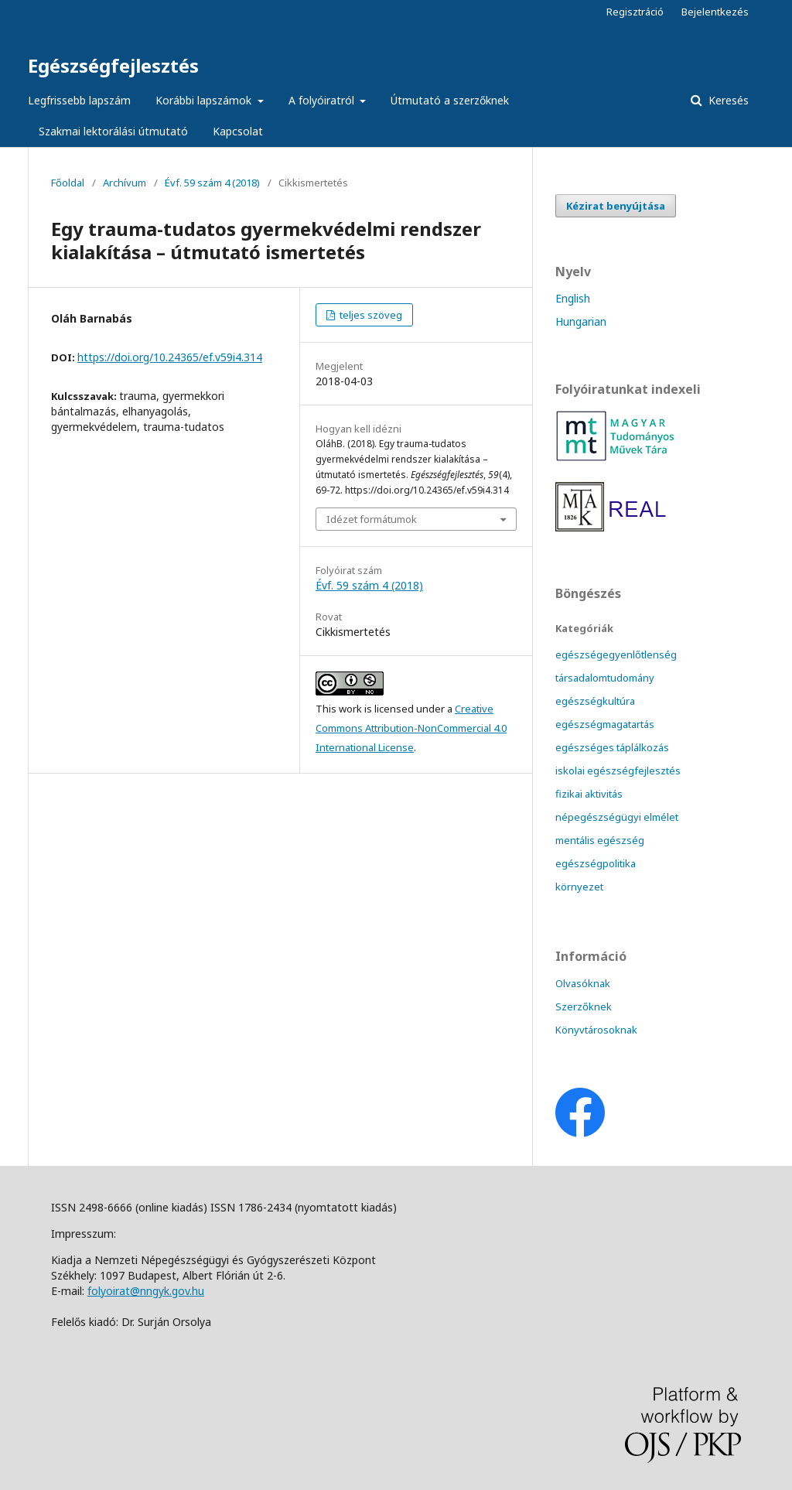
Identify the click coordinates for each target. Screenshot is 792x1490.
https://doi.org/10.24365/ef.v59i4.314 (169, 357)
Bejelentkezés (715, 12)
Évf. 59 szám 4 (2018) (212, 183)
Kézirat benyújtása (615, 206)
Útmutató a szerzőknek (450, 100)
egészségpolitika (595, 863)
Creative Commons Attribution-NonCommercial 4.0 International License (411, 728)
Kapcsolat (238, 131)
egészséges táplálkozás (612, 747)
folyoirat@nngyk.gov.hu (145, 1290)
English (572, 298)
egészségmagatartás (604, 724)
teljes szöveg (369, 315)
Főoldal (67, 183)
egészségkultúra (595, 701)
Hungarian (580, 321)
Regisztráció (635, 12)
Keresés (727, 100)
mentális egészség (599, 840)
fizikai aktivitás (589, 794)
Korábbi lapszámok (204, 100)
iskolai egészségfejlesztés (618, 770)
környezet (579, 887)
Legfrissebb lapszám (79, 100)
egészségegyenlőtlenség (616, 654)
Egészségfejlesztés (113, 65)
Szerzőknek (583, 1006)
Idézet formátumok (371, 519)
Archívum (124, 183)
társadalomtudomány (604, 678)
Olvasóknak (582, 983)
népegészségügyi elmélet (616, 817)
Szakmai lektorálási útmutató (113, 131)
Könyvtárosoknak (596, 1030)
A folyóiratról (322, 100)
